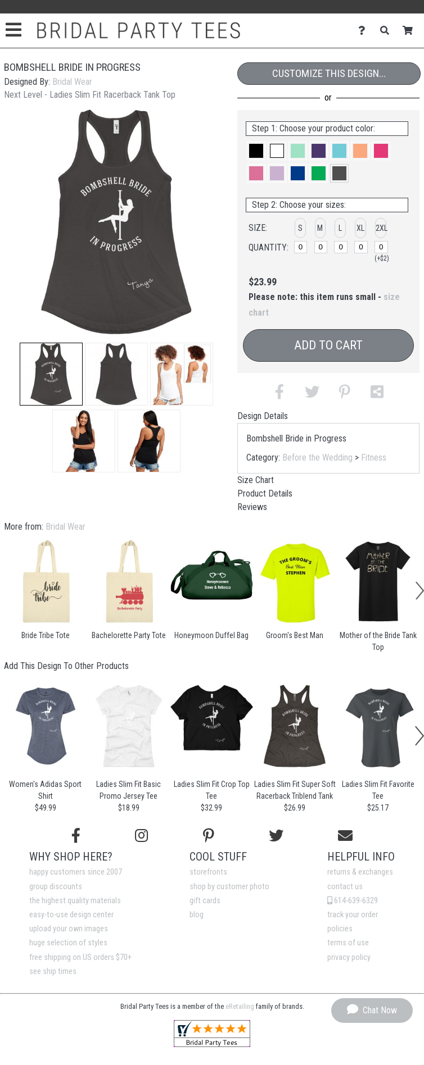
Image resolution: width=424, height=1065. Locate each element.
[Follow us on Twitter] (276, 835)
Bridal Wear (72, 81)
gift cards (205, 900)
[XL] (360, 247)
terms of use (348, 943)
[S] (300, 247)
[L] (340, 247)
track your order (352, 915)
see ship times (52, 971)
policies (340, 929)
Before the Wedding (317, 457)
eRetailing (239, 1006)
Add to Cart (328, 345)
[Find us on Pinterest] (208, 835)
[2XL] (381, 247)
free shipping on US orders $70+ (80, 957)
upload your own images (68, 929)
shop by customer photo (229, 886)
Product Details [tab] (264, 493)
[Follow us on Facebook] (75, 835)
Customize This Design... (329, 73)
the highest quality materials (75, 900)
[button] (51, 374)
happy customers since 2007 (75, 872)
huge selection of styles (68, 943)
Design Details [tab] (262, 416)
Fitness (373, 457)
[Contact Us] (364, 30)
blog (197, 915)
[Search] (387, 30)
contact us (345, 886)
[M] (320, 247)
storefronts (208, 872)
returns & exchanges (360, 872)
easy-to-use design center (71, 915)
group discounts (55, 886)
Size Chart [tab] (255, 480)
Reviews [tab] (252, 507)
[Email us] (345, 835)
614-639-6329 (352, 900)
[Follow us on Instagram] (141, 835)
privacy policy (349, 957)
